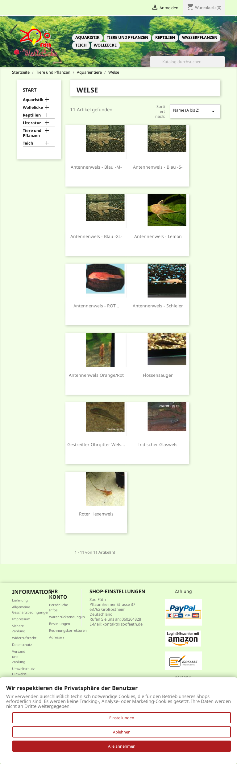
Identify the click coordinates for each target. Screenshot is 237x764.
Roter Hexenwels (96, 514)
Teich (81, 45)
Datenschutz (22, 644)
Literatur (32, 122)
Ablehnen (122, 732)
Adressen (56, 637)
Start (30, 90)
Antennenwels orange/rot (96, 375)
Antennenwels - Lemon (158, 236)
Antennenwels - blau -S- (158, 167)
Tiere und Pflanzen (127, 37)
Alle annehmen (121, 746)
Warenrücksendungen (67, 616)
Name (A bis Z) (195, 111)
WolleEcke (105, 45)
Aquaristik (87, 37)
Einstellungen (121, 718)
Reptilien (165, 37)
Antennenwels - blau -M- (96, 167)
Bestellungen (59, 623)
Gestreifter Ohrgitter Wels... (96, 444)
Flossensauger (158, 375)
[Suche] (187, 61)
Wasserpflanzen (199, 37)
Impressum (21, 619)
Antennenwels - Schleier (158, 306)
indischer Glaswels (157, 444)
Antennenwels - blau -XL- (96, 236)
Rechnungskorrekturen (68, 630)
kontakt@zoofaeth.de (122, 624)
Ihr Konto (58, 594)
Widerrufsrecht (24, 637)
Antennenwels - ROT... (96, 306)
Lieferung (20, 600)
